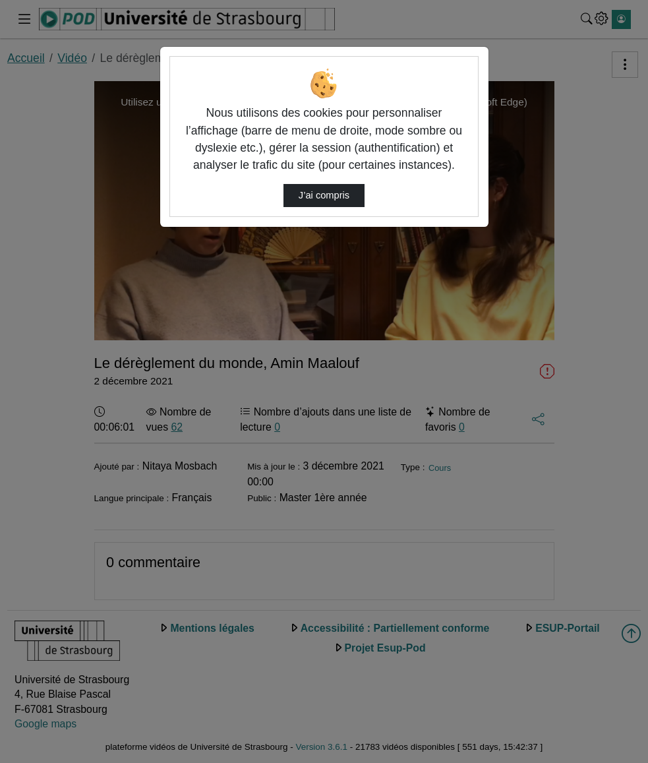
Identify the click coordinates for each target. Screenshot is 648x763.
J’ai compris (324, 195)
